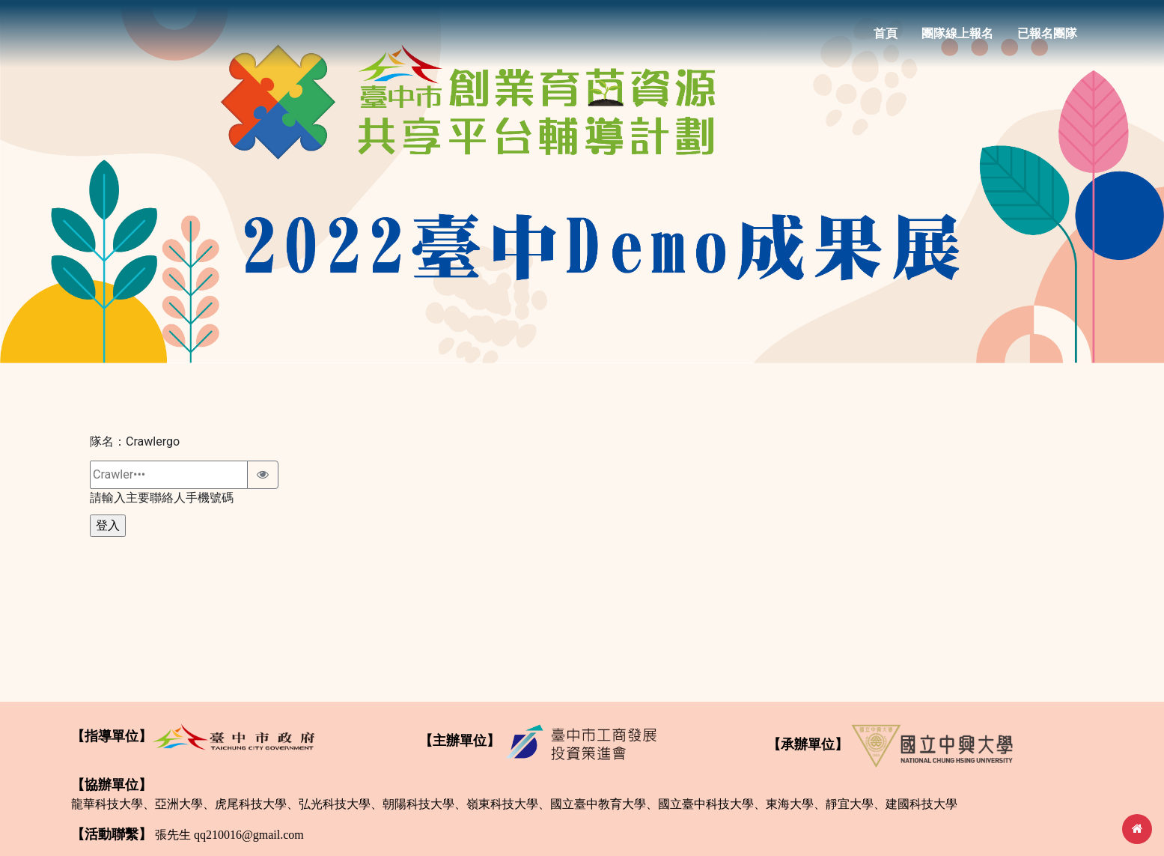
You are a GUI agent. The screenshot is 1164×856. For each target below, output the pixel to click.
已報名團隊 (1047, 38)
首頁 (886, 38)
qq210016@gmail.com (249, 834)
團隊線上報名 (957, 38)
